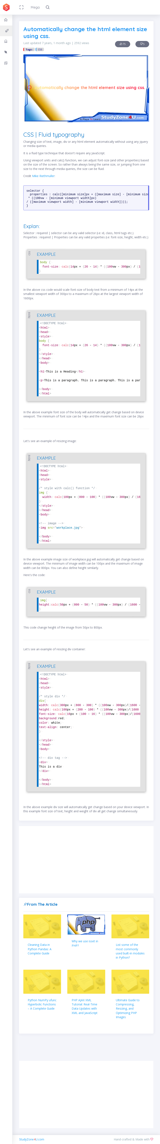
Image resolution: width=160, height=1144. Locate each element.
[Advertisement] (86, 859)
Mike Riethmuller (43, 176)
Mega (35, 7)
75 (123, 44)
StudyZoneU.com (31, 1139)
